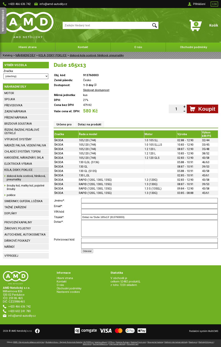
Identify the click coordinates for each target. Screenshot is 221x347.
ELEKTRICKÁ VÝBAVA (18, 163)
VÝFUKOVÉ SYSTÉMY (18, 139)
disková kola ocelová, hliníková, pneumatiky (97, 55)
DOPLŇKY (10, 213)
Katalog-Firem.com (138, 342)
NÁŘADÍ (9, 247)
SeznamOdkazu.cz (100, 344)
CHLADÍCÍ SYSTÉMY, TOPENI (22, 151)
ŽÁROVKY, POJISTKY (17, 228)
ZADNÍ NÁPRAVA (15, 111)
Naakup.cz (193, 342)
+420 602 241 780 (19, 311)
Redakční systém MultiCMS (203, 331)
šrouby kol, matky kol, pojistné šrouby (25, 187)
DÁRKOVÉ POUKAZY (17, 240)
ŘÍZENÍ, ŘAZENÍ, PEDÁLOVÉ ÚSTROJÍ (21, 131)
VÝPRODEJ (11, 255)
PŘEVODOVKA (13, 105)
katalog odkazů (101, 342)
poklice (11, 195)
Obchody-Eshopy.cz (206, 342)
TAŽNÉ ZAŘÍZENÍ (15, 207)
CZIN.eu (111, 342)
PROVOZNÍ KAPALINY (18, 222)
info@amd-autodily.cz (53, 4)
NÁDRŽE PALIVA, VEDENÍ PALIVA (25, 145)
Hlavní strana (28, 47)
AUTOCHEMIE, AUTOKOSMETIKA (25, 234)
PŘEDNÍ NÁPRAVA (15, 117)
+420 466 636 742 (19, 4)
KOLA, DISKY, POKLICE (52, 55)
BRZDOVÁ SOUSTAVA (18, 123)
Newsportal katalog (155, 342)
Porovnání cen (132, 344)
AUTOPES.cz (88, 342)
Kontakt (83, 47)
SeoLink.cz (87, 344)
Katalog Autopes (123, 342)
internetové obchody (117, 344)
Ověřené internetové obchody (176, 342)
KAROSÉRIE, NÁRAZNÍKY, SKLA (24, 157)
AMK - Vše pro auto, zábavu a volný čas (28, 342)
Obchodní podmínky (193, 47)
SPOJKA (9, 99)
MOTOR (9, 93)
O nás (138, 47)
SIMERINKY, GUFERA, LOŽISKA (23, 201)
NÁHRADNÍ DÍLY (25, 55)
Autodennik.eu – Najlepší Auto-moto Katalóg (64, 342)
